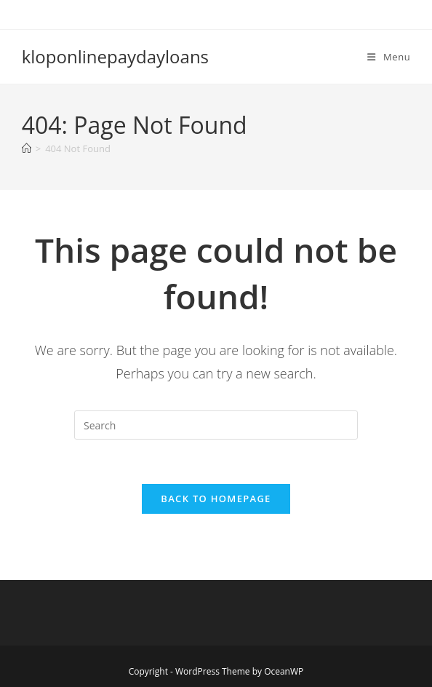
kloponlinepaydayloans (115, 56)
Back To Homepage (216, 498)
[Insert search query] (216, 425)
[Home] (26, 148)
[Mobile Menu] (388, 56)
